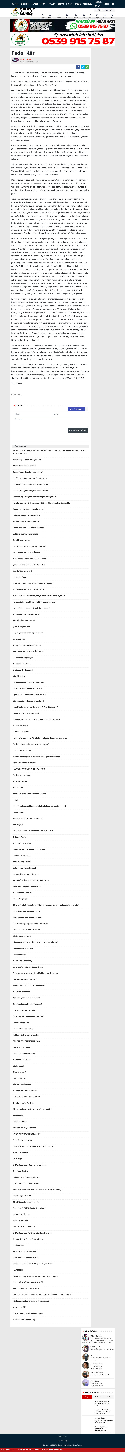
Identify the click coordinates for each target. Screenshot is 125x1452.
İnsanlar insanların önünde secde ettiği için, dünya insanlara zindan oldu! (50, 503)
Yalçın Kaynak (96, 1336)
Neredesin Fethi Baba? (50, 1060)
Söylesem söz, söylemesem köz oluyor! (50, 701)
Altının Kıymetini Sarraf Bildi (50, 466)
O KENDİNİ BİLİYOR (50, 1215)
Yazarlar (75, 16)
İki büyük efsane (50, 578)
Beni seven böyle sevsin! (50, 671)
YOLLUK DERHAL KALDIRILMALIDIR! (97, 1384)
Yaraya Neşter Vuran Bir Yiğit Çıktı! (50, 460)
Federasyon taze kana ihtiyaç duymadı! (50, 528)
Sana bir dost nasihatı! (50, 541)
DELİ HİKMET (50, 1246)
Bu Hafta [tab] (98, 1397)
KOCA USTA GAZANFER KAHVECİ (50, 1134)
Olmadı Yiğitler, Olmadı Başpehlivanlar (50, 1240)
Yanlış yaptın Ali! (50, 640)
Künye (105, 16)
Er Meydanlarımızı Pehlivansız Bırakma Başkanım (50, 1233)
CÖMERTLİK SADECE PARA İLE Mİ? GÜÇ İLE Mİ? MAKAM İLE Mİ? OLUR (50, 1295)
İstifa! (50, 800)
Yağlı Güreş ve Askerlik (50, 1196)
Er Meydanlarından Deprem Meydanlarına (50, 1165)
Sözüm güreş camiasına (50, 937)
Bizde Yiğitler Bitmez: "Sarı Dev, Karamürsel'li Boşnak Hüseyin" (50, 1190)
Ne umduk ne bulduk (50, 992)
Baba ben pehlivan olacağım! (50, 868)
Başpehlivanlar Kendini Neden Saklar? (50, 473)
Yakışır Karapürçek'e (50, 899)
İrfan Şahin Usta (50, 955)
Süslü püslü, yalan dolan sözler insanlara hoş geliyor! (50, 584)
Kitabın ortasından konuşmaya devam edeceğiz (50, 1302)
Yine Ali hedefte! (50, 677)
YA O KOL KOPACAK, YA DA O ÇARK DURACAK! (50, 831)
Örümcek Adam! (50, 838)
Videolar (67, 16)
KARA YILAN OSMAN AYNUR (50, 1091)
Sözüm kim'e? (50, 1066)
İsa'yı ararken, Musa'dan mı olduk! (50, 1258)
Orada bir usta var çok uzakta (50, 1011)
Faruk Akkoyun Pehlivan (50, 1141)
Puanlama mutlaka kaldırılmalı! (99, 1375)
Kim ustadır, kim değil (50, 1048)
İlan (90, 16)
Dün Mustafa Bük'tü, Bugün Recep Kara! (50, 1209)
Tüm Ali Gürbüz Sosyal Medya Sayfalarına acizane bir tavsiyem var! (50, 596)
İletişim (97, 16)
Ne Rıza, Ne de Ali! (50, 726)
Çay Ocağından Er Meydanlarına (50, 1184)
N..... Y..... (94, 1355)
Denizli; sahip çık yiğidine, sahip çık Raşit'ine (50, 924)
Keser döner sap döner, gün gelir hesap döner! (50, 609)
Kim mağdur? (50, 825)
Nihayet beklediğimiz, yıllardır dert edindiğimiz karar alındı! (50, 757)
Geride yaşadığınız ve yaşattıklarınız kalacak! (50, 491)
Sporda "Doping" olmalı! (50, 572)
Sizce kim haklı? (50, 1073)
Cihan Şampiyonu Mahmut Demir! (50, 714)
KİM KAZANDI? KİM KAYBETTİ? (50, 930)
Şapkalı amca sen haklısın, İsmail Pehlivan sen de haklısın (50, 974)
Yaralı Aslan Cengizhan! (50, 844)
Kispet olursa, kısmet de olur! (50, 1252)
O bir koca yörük (50, 1122)
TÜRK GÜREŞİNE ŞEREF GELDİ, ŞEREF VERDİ (50, 881)
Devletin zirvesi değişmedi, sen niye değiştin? (50, 745)
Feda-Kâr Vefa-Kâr (50, 1221)
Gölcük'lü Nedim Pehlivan (50, 1104)
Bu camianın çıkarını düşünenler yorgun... (100, 1359)
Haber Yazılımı (77, 1445)
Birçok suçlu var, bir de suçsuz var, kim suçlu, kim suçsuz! (50, 1277)
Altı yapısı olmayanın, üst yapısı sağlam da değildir (50, 1110)
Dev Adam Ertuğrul (50, 1172)
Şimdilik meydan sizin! (50, 627)
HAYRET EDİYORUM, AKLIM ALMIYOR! (50, 769)
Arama (50, 16)
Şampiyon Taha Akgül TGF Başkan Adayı (50, 565)
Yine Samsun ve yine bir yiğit (50, 1128)
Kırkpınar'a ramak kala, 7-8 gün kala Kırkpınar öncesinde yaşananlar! (50, 739)
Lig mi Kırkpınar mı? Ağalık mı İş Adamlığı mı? (50, 485)
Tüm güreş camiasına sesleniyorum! (50, 646)
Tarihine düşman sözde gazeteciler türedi (50, 794)
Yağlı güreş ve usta (50, 1153)
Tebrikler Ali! (50, 788)
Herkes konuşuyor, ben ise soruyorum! (50, 683)
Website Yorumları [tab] (76, 409)
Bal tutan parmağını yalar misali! (50, 534)
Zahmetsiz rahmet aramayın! (50, 763)
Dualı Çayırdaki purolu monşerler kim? (50, 1017)
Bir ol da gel (50, 1159)
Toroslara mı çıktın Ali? (50, 862)
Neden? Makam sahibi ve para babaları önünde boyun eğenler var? (50, 807)
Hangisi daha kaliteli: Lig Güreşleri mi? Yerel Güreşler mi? (50, 708)
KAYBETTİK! (50, 1271)
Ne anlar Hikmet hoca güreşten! (50, 875)
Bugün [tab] (87, 1397)
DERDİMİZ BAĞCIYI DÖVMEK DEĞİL (50, 1283)
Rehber (83, 16)
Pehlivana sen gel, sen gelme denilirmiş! (50, 986)
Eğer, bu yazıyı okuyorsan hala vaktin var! (50, 695)
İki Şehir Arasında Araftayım (50, 1029)
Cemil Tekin (95, 1347)
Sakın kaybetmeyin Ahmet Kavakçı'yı (50, 918)
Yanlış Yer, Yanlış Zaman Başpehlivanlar (50, 967)
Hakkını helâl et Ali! (50, 732)
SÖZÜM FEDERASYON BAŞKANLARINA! (50, 559)
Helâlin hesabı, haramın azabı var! (50, 522)
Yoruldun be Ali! (50, 1308)
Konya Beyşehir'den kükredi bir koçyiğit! (50, 850)
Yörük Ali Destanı (50, 782)
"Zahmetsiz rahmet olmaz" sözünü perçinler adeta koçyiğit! (50, 720)
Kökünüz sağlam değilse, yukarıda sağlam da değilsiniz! (50, 497)
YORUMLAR (20, 406)
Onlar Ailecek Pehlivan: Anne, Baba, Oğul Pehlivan (50, 1147)
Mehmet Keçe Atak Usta (50, 949)
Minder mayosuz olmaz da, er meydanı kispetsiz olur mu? (50, 943)
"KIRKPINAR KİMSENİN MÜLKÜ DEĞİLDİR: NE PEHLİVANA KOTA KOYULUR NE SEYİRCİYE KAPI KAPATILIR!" (50, 453)
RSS (112, 16)
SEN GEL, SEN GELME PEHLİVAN (50, 1042)
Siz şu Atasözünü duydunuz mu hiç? (50, 912)
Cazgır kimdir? (50, 813)
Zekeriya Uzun (96, 1364)
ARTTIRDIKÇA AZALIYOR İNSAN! (50, 553)
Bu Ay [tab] (109, 1397)
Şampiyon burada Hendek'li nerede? (50, 1005)
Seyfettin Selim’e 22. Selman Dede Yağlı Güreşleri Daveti (49, 1449)
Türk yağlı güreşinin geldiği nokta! (50, 615)
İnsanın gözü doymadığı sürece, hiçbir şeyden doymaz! (50, 602)
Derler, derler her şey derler (50, 1054)
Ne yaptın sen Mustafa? (50, 893)
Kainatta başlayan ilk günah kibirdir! (50, 516)
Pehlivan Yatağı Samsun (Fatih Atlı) (50, 1178)
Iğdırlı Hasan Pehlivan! (50, 751)
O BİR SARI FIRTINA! (50, 856)
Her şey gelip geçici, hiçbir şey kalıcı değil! (50, 547)
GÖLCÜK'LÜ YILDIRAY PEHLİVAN (50, 1097)
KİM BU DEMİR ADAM (50, 1085)
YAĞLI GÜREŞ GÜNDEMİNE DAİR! (102, 1349)
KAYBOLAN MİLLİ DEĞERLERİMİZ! (96, 1367)
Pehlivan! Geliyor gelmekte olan (50, 1036)
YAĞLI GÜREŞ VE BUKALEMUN (50, 1289)
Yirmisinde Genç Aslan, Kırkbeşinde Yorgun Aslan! (50, 1264)
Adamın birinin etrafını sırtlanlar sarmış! (50, 510)
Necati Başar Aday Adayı (50, 961)
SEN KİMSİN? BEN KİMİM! (50, 621)
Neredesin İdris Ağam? (50, 664)
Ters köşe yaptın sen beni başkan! (50, 998)
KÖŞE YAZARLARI (91, 1331)
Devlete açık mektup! (50, 776)
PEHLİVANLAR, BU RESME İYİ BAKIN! (50, 652)
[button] (113, 4)
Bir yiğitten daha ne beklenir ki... (50, 1203)
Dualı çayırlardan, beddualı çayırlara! (50, 689)
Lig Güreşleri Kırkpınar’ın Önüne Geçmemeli (50, 479)
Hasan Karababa (96, 1372)
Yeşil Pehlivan (50, 1116)
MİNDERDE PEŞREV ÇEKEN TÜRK (50, 887)
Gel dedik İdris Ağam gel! (50, 658)
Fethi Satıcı (94, 1381)
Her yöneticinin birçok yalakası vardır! (50, 819)
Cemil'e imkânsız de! (50, 1023)
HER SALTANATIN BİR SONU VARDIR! (50, 590)
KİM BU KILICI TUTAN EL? (50, 1227)
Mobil (43, 16)
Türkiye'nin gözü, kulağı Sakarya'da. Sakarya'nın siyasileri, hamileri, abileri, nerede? (50, 906)
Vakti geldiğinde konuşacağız (50, 1320)
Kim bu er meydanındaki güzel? (50, 980)
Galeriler (58, 16)
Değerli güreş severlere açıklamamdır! (50, 633)
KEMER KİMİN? (50, 1079)
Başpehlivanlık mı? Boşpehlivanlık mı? (50, 1314)
